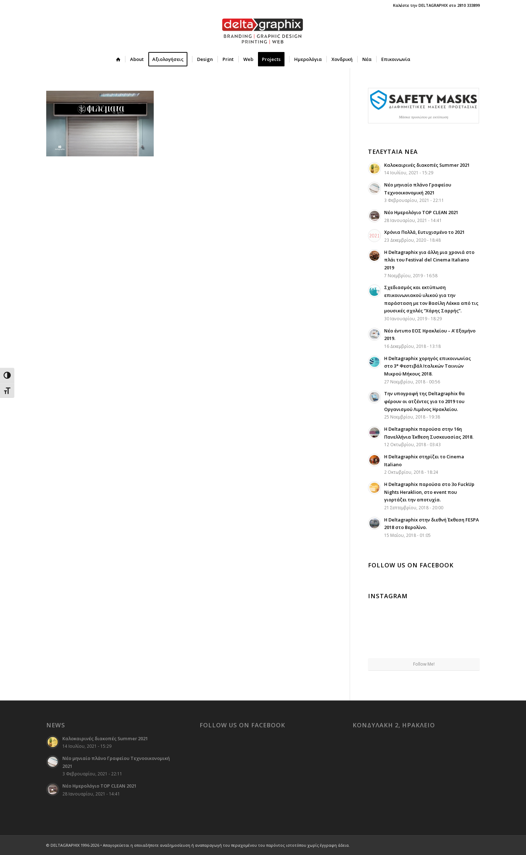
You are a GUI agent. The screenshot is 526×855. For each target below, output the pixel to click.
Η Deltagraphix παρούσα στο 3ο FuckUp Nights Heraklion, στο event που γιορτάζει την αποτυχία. (429, 492)
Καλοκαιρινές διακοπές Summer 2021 (427, 165)
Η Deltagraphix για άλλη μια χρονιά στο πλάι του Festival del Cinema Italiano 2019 (429, 260)
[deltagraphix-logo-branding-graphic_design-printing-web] (263, 30)
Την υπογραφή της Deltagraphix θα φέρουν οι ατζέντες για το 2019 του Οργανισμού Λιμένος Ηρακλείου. (424, 401)
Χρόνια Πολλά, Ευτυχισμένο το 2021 (424, 232)
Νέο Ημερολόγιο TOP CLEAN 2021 (421, 212)
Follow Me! (424, 664)
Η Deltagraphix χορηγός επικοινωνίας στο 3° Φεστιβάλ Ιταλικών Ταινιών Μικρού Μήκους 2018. (427, 366)
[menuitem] (118, 59)
